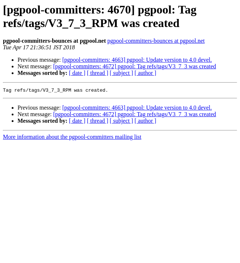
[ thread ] (97, 73)
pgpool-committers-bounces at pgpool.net (156, 41)
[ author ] (145, 73)
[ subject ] (121, 73)
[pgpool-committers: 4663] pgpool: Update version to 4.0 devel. (137, 60)
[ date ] (77, 73)
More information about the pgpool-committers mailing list (72, 138)
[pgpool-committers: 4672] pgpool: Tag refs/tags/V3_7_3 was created (134, 66)
